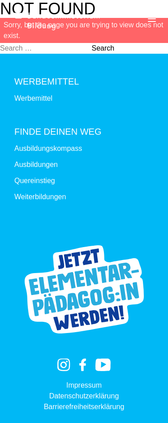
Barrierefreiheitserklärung (84, 406)
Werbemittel (33, 98)
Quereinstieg (34, 180)
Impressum (84, 385)
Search (102, 48)
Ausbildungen (36, 164)
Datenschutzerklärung (84, 396)
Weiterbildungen (40, 197)
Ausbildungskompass (48, 148)
